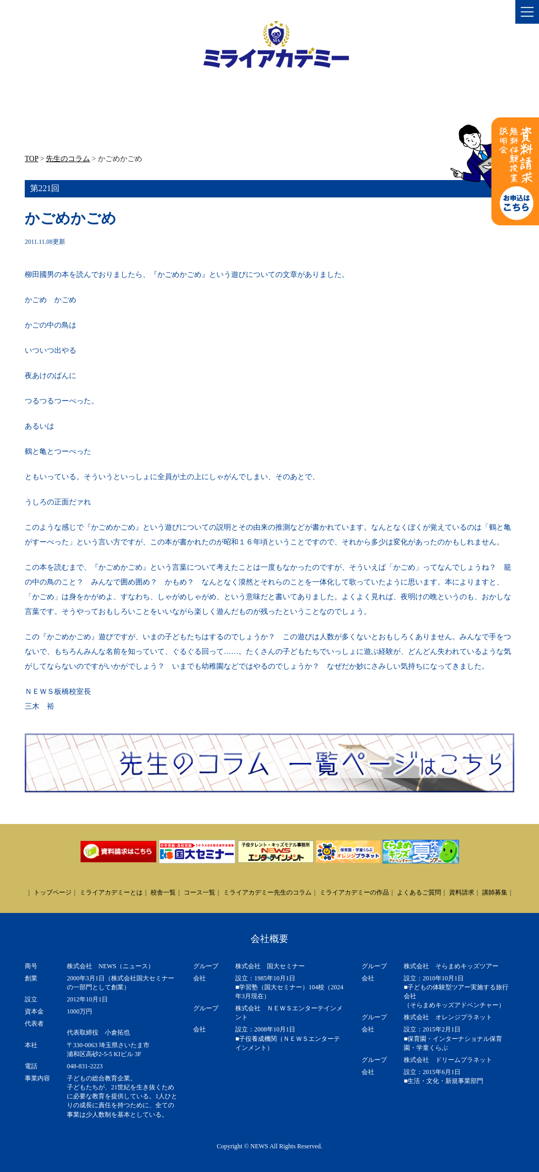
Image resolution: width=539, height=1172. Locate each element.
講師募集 (494, 892)
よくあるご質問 (419, 892)
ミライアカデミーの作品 (354, 892)
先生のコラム (68, 159)
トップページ (53, 892)
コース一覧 (199, 892)
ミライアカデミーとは (111, 892)
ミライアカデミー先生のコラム (267, 892)
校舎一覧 (163, 892)
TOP (31, 159)
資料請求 (461, 892)
